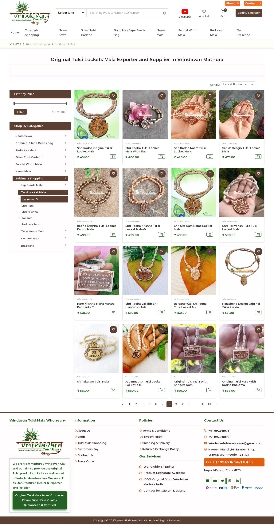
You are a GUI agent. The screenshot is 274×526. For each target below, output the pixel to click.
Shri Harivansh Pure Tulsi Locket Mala (239, 229)
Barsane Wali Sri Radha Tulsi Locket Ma (190, 307)
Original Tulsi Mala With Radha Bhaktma (239, 385)
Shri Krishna (30, 213)
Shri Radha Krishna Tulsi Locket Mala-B (142, 229)
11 (189, 406)
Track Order (85, 463)
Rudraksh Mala (217, 33)
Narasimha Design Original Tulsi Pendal (241, 307)
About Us (232, 3)
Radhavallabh (31, 225)
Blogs (81, 438)
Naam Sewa (63, 33)
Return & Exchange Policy (160, 450)
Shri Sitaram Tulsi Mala (93, 383)
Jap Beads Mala (32, 186)
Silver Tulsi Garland (88, 33)
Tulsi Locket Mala (33, 194)
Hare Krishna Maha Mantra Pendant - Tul (96, 307)
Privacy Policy (152, 438)
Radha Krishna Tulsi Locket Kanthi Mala (96, 229)
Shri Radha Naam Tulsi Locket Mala (190, 151)
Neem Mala (161, 33)
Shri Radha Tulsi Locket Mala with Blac (142, 151)
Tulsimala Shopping (32, 33)
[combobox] (71, 12)
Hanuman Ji (30, 201)
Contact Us (253, 3)
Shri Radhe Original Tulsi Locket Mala (94, 151)
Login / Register (249, 12)
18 (202, 406)
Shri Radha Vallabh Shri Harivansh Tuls (141, 307)
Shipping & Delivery (156, 444)
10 (182, 406)
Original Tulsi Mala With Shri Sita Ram (191, 385)
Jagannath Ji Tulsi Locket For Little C (143, 385)
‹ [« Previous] (122, 405)
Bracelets (27, 247)
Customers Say (87, 450)
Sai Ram (27, 219)
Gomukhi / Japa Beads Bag (129, 33)
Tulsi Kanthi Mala (32, 232)
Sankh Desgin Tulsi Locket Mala (241, 151)
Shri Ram (28, 207)
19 (209, 406)
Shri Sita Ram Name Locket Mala (193, 229)
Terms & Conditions (156, 432)
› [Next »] (216, 405)
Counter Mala (30, 239)
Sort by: (215, 86)
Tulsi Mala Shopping (91, 444)
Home (14, 32)
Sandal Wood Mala (187, 33)
